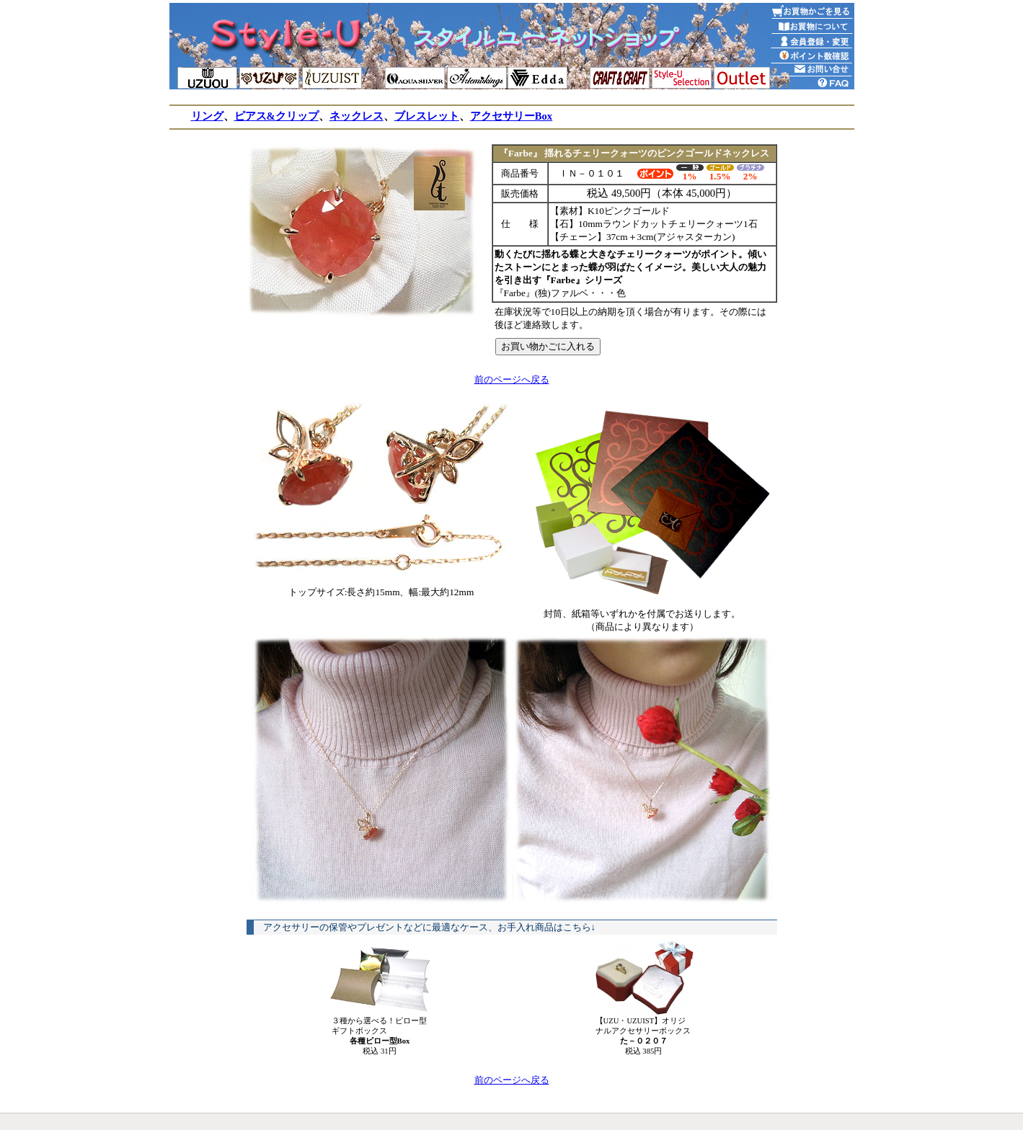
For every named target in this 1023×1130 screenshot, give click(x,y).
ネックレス (356, 116)
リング (207, 116)
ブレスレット (426, 116)
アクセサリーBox (511, 116)
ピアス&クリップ (276, 116)
